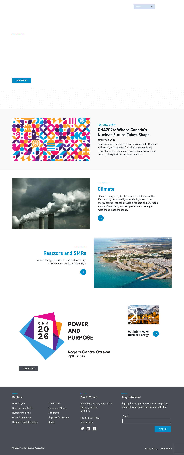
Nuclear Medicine (21, 412)
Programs (54, 412)
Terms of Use (166, 448)
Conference (55, 403)
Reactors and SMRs (22, 408)
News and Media (57, 408)
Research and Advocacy (25, 422)
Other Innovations (21, 417)
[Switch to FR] (158, 6)
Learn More (21, 80)
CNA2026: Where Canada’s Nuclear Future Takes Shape (124, 132)
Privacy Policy (151, 448)
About (52, 422)
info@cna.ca (86, 422)
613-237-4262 (92, 418)
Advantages (18, 403)
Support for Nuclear (59, 417)
